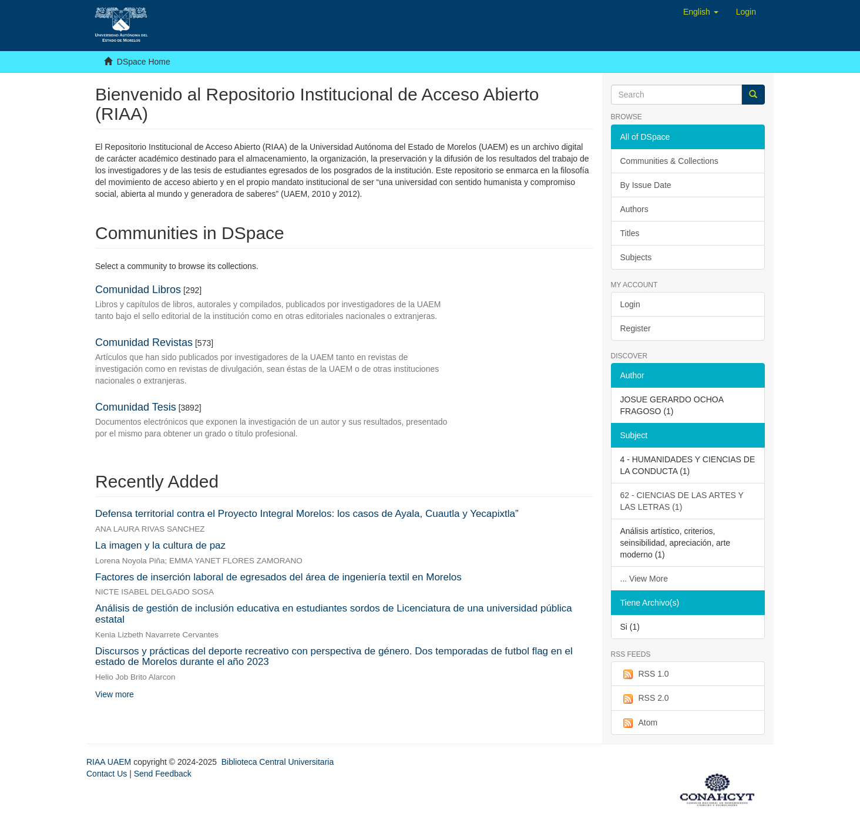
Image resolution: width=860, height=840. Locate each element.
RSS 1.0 (644, 674)
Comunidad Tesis (135, 407)
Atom (639, 723)
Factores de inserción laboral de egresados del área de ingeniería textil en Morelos (278, 577)
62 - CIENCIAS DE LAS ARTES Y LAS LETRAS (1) (682, 501)
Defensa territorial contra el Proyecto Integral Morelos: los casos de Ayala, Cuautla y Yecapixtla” (307, 513)
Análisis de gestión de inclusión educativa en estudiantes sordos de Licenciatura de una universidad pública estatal (333, 614)
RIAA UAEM (109, 762)
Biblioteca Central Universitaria (277, 762)
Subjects (636, 257)
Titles (630, 233)
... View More (644, 578)
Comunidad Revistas (144, 342)
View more (114, 694)
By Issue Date (645, 185)
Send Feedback (163, 773)
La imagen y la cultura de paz (160, 545)
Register (635, 328)
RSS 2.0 (644, 698)
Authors (634, 209)
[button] (700, 11)
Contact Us (106, 773)
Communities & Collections (669, 161)
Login (630, 304)
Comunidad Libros (138, 289)
